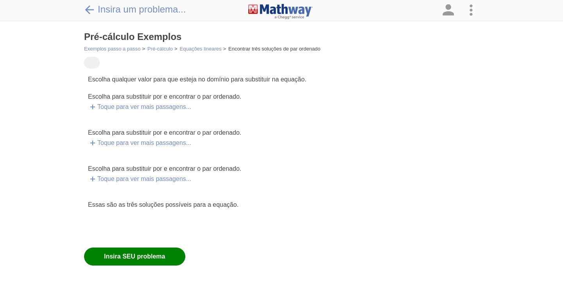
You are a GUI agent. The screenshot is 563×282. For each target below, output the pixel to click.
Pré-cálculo (160, 49)
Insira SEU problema (134, 256)
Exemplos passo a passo (112, 49)
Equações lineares (201, 49)
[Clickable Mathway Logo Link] (280, 12)
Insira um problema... (135, 9)
